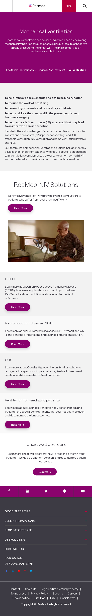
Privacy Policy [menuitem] (39, 593)
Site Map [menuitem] (39, 598)
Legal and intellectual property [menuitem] (59, 589)
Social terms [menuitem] (67, 598)
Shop (69, 6)
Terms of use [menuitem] (18, 593)
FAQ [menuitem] (53, 598)
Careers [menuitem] (73, 593)
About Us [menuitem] (30, 589)
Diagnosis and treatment (51, 69)
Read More (20, 208)
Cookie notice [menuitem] (21, 598)
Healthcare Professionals (20, 69)
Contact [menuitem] (15, 589)
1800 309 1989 (13, 557)
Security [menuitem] (58, 593)
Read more (17, 307)
